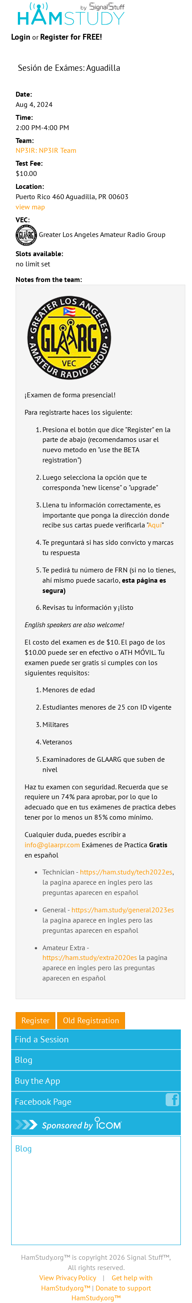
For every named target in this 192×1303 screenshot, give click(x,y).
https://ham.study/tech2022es (126, 871)
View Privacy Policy (67, 1277)
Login (20, 37)
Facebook (45, 1100)
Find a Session (42, 1039)
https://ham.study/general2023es (122, 909)
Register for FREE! (71, 37)
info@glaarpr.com (52, 844)
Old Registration (91, 1020)
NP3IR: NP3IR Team (46, 150)
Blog (24, 1060)
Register (35, 1020)
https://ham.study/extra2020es (89, 957)
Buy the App (37, 1081)
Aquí (155, 524)
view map (30, 206)
